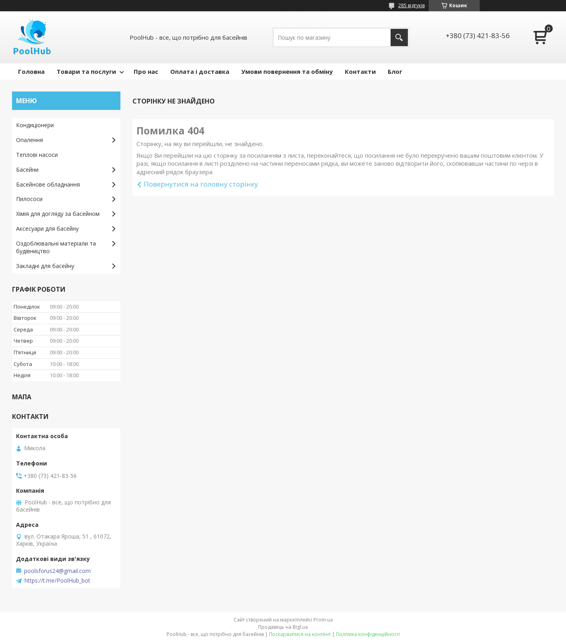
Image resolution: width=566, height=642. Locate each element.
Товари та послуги (86, 71)
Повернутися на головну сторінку (201, 184)
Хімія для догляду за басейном (58, 213)
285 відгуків (411, 5)
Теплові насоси (37, 154)
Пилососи (29, 199)
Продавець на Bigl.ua (283, 627)
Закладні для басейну (45, 266)
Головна (31, 71)
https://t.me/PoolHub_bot (57, 580)
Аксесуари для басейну (47, 228)
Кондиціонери (35, 125)
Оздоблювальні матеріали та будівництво (56, 247)
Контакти (360, 71)
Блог (395, 71)
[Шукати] (399, 37)
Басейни (27, 169)
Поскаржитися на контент (300, 634)
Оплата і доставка (199, 71)
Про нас (146, 71)
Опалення (29, 140)
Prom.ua (323, 619)
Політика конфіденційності (368, 634)
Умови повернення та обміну (287, 71)
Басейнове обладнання (48, 184)
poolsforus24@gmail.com (57, 571)
